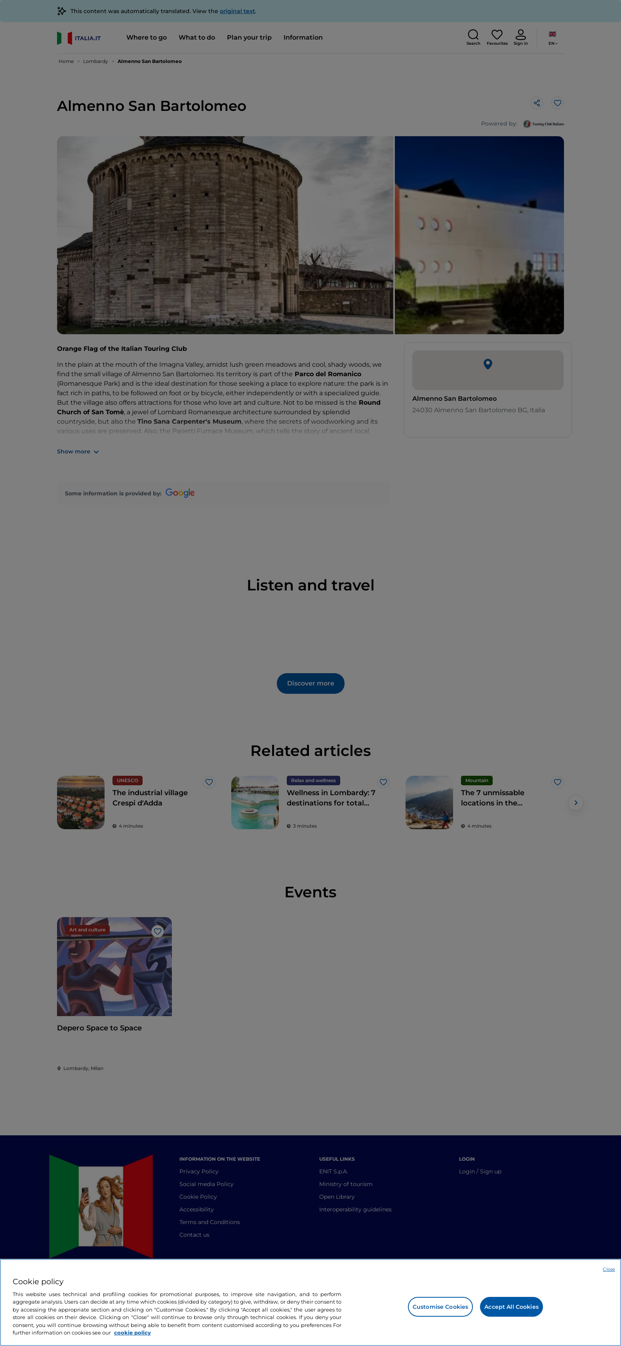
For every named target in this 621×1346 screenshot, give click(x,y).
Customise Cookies (440, 1306)
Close (609, 1269)
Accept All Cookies (511, 1306)
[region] (310, 1302)
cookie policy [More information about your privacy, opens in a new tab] (132, 1332)
